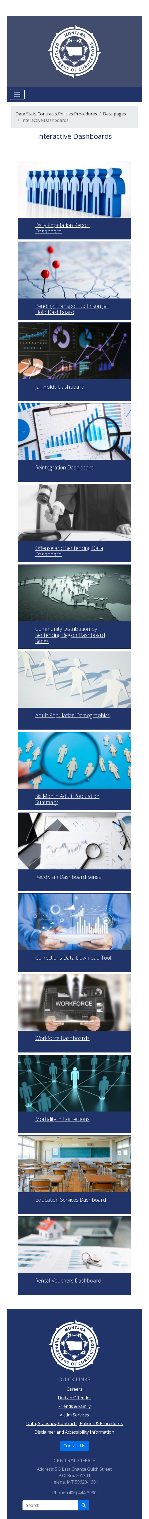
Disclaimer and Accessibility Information (74, 1432)
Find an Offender (74, 1398)
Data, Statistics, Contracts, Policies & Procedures (74, 1423)
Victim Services (74, 1415)
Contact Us (74, 1446)
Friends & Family (74, 1406)
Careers (74, 1389)
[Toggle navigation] (17, 94)
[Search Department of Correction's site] (83, 1505)
